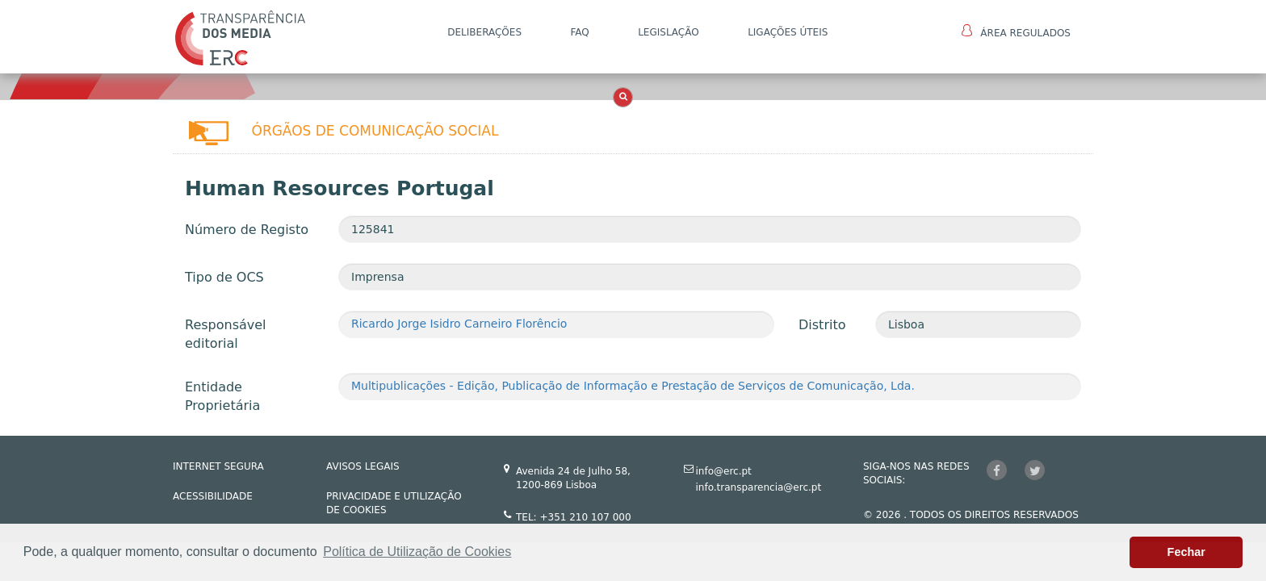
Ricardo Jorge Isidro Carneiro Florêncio (459, 323)
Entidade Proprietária (222, 396)
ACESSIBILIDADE (213, 496)
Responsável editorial (225, 334)
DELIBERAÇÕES (484, 32)
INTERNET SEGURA (218, 466)
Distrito (822, 324)
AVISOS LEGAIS (363, 466)
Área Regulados (1016, 31)
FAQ (579, 32)
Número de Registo (246, 229)
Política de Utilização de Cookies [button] (417, 551)
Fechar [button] (1186, 551)
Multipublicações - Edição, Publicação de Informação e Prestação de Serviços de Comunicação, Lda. (633, 385)
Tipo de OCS (224, 277)
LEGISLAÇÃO (668, 32)
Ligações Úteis (788, 32)
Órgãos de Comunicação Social (375, 131)
